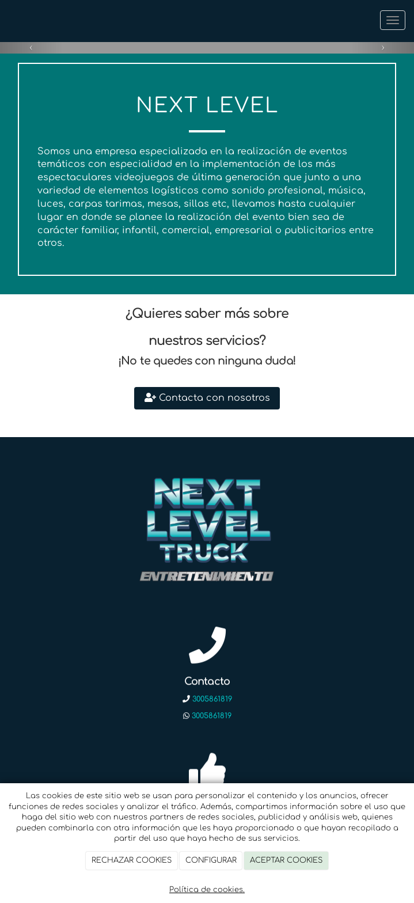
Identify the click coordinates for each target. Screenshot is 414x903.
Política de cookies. (207, 890)
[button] (31, 47)
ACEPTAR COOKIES (286, 860)
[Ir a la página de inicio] (6, 20)
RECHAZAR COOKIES (132, 860)
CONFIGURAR (211, 860)
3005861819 (212, 700)
